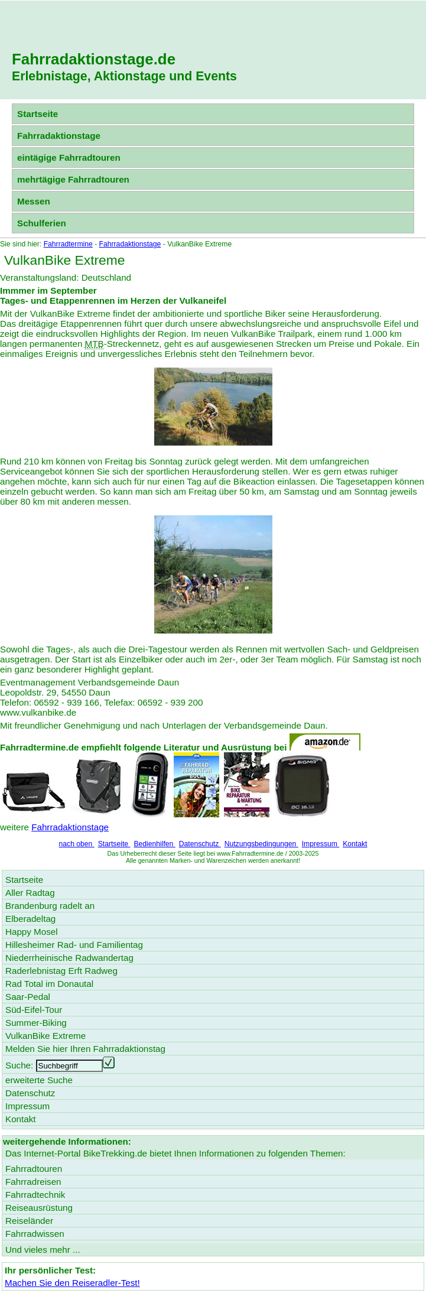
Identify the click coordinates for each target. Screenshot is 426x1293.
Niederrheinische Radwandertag (69, 958)
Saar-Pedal (27, 997)
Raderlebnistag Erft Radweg (61, 971)
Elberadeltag (30, 919)
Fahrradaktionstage (58, 136)
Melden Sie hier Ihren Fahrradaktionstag (85, 1049)
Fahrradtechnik (35, 1195)
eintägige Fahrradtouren (69, 157)
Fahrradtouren (33, 1169)
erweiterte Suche (39, 1080)
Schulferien (41, 223)
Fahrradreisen (33, 1182)
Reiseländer (29, 1221)
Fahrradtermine (68, 244)
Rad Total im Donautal (49, 984)
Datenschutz (200, 844)
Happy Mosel (31, 932)
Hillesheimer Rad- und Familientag (74, 945)
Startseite (37, 114)
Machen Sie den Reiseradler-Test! (72, 1283)
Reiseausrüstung (39, 1208)
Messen (33, 201)
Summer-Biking (36, 1023)
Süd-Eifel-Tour (33, 1010)
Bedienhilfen (154, 844)
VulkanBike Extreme (45, 1036)
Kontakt (355, 844)
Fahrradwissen (34, 1234)
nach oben (77, 844)
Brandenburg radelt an (50, 906)
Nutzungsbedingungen (261, 844)
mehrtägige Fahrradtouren (73, 179)
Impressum (321, 844)
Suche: (19, 1065)
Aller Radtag (30, 893)
